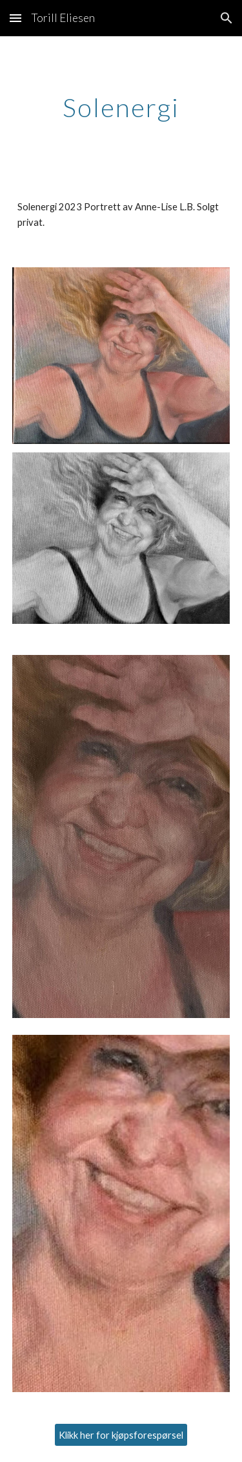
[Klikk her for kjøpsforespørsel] (121, 1435)
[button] (15, 18)
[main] (121, 107)
